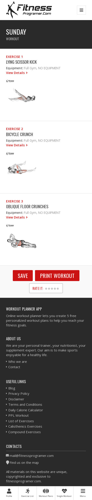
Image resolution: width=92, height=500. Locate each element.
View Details (16, 73)
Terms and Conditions (25, 404)
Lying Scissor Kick (21, 62)
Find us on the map (24, 462)
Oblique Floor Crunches (27, 206)
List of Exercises (21, 421)
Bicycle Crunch (19, 134)
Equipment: (14, 68)
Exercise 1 (14, 57)
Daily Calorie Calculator (25, 410)
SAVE (23, 275)
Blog (11, 388)
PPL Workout (18, 415)
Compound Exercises (24, 432)
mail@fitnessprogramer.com (32, 455)
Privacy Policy (18, 393)
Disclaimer (16, 399)
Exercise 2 (14, 129)
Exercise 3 (14, 201)
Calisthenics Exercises (25, 426)
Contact (14, 367)
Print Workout (57, 275)
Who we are (17, 361)
